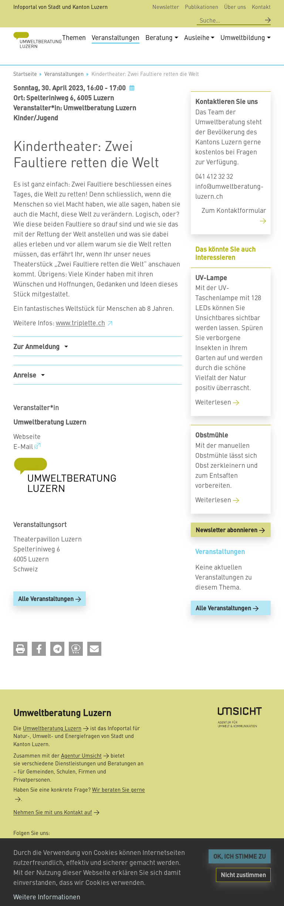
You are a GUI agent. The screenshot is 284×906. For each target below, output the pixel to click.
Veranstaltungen (64, 98)
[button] (20, 674)
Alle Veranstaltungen (46, 623)
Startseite (25, 98)
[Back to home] (37, 40)
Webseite (27, 460)
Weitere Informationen (46, 896)
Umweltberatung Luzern (52, 728)
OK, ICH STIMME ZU (239, 856)
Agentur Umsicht (81, 755)
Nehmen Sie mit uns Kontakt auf (52, 812)
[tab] (97, 370)
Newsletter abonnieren (226, 554)
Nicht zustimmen (243, 874)
